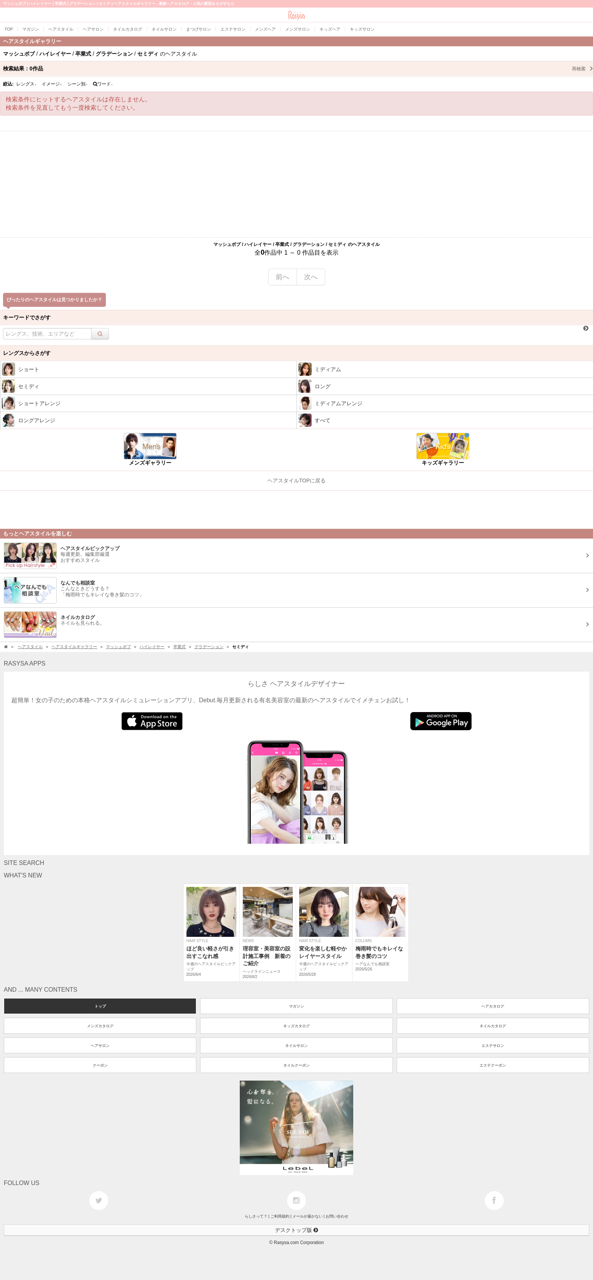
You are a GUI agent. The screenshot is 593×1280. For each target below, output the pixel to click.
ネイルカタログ (493, 1026)
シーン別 (77, 84)
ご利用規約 (279, 1216)
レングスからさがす (27, 353)
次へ (311, 277)
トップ (100, 1006)
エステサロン (492, 1046)
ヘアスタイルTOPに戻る (296, 480)
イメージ (52, 84)
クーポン (100, 1065)
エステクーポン (493, 1065)
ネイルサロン (296, 1046)
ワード (103, 84)
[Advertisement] (296, 184)
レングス (26, 84)
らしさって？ (256, 1216)
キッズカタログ (296, 1026)
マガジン (296, 1006)
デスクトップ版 (296, 1230)
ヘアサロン (100, 1046)
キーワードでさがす (27, 317)
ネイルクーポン (296, 1065)
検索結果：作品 (298, 68)
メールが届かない (307, 1216)
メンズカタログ (100, 1026)
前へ (282, 277)
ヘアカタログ (492, 1006)
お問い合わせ (337, 1216)
